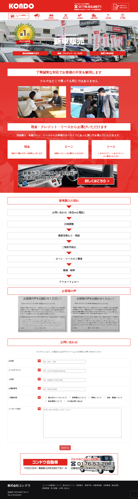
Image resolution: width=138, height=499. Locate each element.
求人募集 (122, 18)
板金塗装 (108, 18)
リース (37, 18)
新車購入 (51, 18)
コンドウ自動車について (22, 16)
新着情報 (45, 488)
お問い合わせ (64, 488)
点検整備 (80, 18)
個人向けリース (69, 485)
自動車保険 (94, 18)
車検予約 (65, 18)
